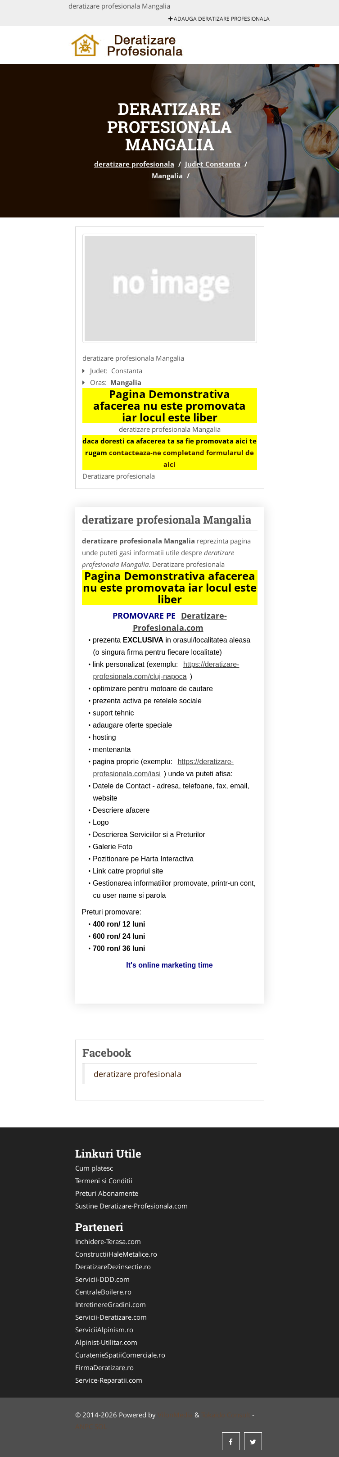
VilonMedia (175, 1414)
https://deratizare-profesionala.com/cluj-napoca (166, 670)
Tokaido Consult (225, 1414)
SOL (101, 1426)
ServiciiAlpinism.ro (104, 1330)
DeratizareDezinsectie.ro (113, 1266)
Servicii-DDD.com (102, 1279)
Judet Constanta (212, 163)
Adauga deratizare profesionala (219, 19)
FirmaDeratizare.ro (104, 1367)
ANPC (84, 1426)
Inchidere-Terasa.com (108, 1241)
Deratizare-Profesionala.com (180, 621)
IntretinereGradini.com (110, 1304)
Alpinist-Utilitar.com (106, 1342)
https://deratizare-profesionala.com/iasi (163, 768)
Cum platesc (94, 1168)
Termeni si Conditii (103, 1180)
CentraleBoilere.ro (103, 1292)
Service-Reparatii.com (108, 1380)
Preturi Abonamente (106, 1193)
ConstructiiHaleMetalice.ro (116, 1254)
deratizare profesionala (134, 163)
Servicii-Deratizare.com (111, 1317)
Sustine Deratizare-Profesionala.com (131, 1206)
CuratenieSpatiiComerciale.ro (120, 1355)
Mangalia (167, 175)
